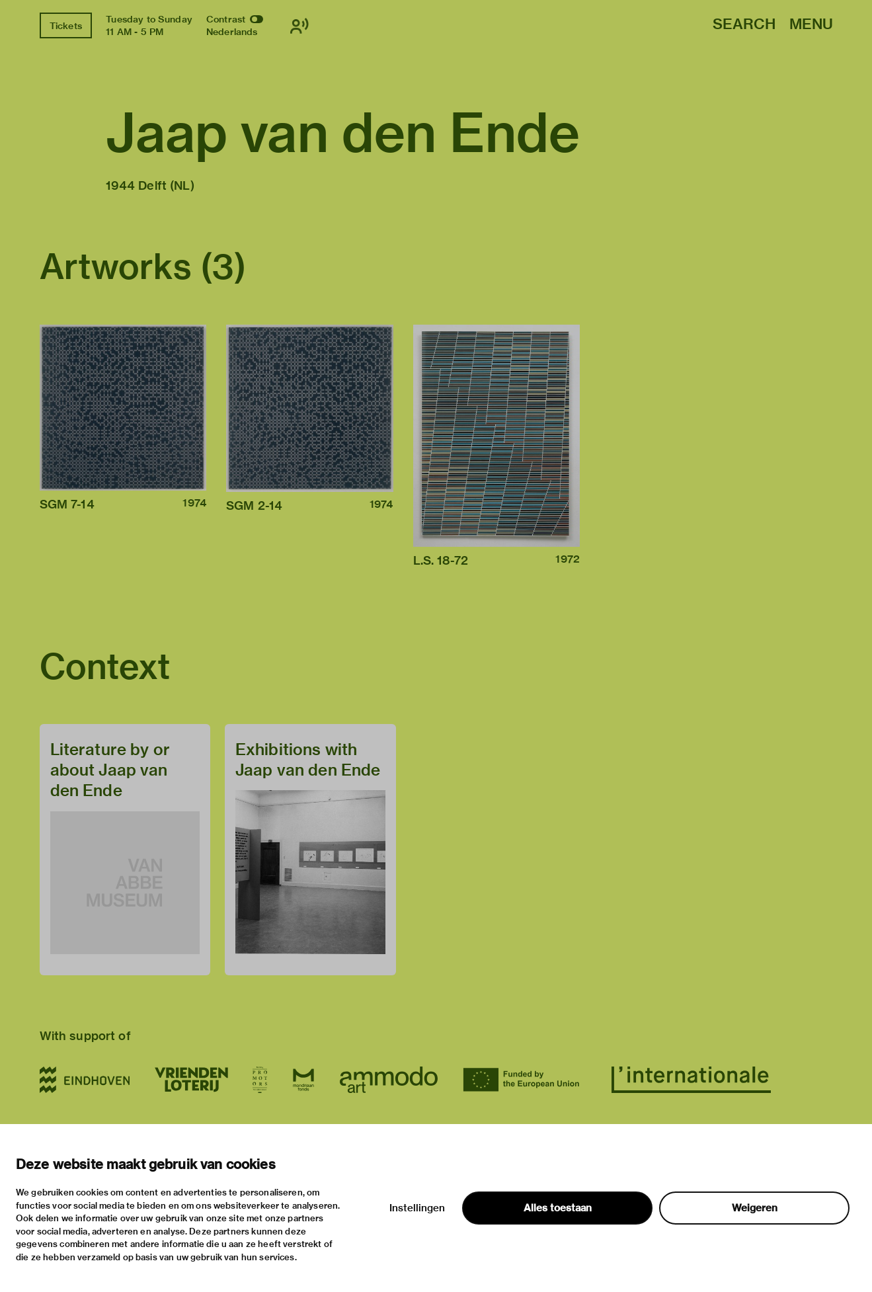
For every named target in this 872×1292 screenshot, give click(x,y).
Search (744, 25)
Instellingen (417, 1208)
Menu (811, 25)
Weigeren (754, 1208)
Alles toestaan (558, 1208)
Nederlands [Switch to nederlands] (232, 32)
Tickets (66, 26)
